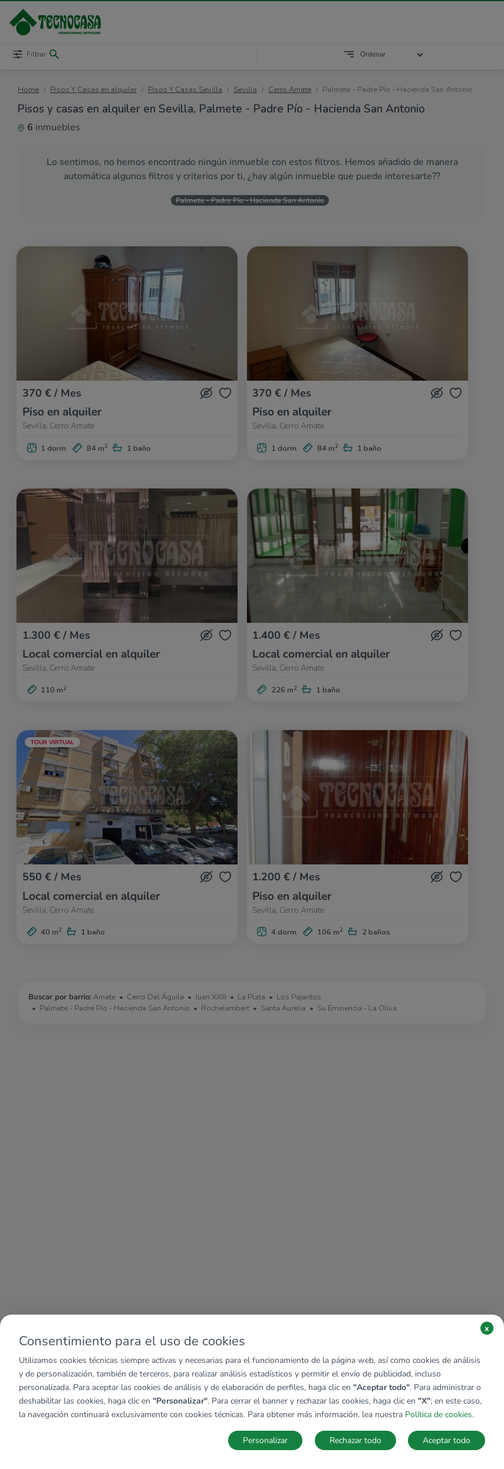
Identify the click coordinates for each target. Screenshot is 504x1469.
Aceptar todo (446, 1440)
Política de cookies (438, 1414)
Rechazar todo (355, 1440)
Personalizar (265, 1440)
